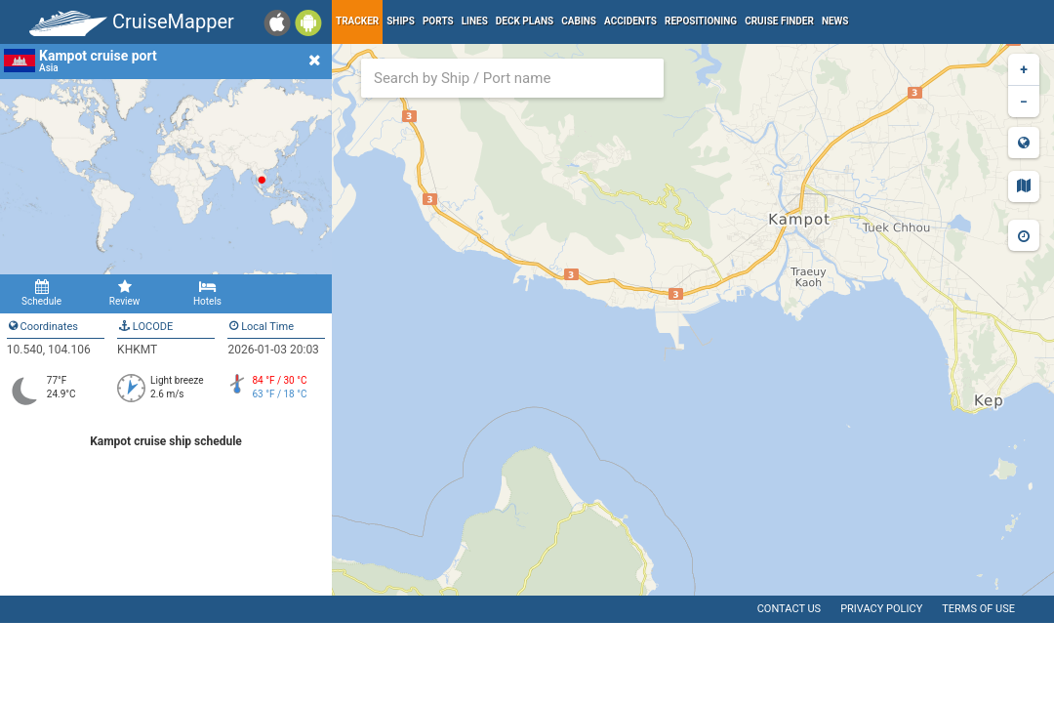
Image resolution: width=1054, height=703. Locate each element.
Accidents (630, 21)
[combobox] (512, 78)
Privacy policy (881, 608)
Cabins (578, 21)
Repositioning (701, 21)
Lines (475, 21)
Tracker (357, 21)
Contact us (789, 608)
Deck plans (524, 21)
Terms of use (978, 608)
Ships (400, 21)
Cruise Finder (779, 21)
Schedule (41, 293)
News (835, 21)
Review (124, 293)
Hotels (207, 293)
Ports (438, 21)
